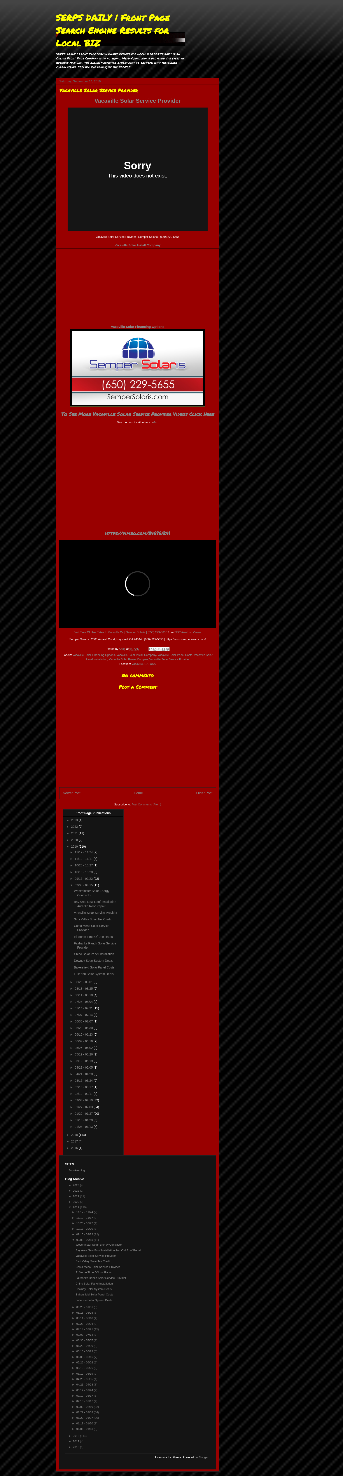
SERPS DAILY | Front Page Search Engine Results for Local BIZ (113, 30)
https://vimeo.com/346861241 (137, 533)
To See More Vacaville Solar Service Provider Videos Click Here (137, 414)
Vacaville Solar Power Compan (128, 659)
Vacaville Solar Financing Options (137, 327)
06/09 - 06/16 (84, 1041)
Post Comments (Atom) (146, 804)
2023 (75, 820)
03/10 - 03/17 (84, 1087)
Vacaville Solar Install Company (138, 245)
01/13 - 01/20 (84, 1120)
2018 (75, 1135)
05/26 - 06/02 (84, 1048)
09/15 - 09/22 (84, 878)
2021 (75, 833)
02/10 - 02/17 (84, 1093)
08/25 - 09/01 (84, 982)
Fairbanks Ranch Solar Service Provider (100, 1278)
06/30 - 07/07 (84, 1021)
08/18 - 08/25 (84, 988)
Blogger (203, 1457)
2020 (75, 840)
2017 (75, 1141)
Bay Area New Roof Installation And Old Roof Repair (108, 1250)
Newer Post (71, 793)
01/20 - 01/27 (84, 1113)
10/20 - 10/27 (84, 865)
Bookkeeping (76, 1170)
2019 (75, 846)
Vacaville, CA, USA (144, 664)
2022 (75, 826)
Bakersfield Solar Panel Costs (94, 967)
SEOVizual (181, 632)
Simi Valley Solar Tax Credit (92, 919)
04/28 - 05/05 (84, 1067)
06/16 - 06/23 (84, 1034)
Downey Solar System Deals (93, 960)
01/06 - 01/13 (84, 1126)
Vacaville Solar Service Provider (137, 100)
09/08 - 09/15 (84, 885)
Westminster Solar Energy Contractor (98, 1244)
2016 (75, 1148)
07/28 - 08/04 (84, 1001)
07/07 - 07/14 (84, 1015)
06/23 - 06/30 (84, 1028)
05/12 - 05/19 (84, 1061)
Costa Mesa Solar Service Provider (97, 1267)
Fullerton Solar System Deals (94, 974)
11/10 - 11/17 (84, 859)
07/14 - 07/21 (84, 1008)
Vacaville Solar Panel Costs (175, 655)
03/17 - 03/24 (84, 1080)
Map (155, 422)
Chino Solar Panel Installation (94, 954)
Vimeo (197, 632)
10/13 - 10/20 (84, 872)
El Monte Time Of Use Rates (93, 937)
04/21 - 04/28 (84, 1074)
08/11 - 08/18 (84, 995)
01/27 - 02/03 (84, 1107)
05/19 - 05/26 (84, 1054)
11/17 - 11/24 (84, 852)
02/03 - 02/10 (84, 1100)
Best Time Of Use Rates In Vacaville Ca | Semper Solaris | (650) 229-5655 (120, 632)
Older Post (204, 793)
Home (138, 793)
